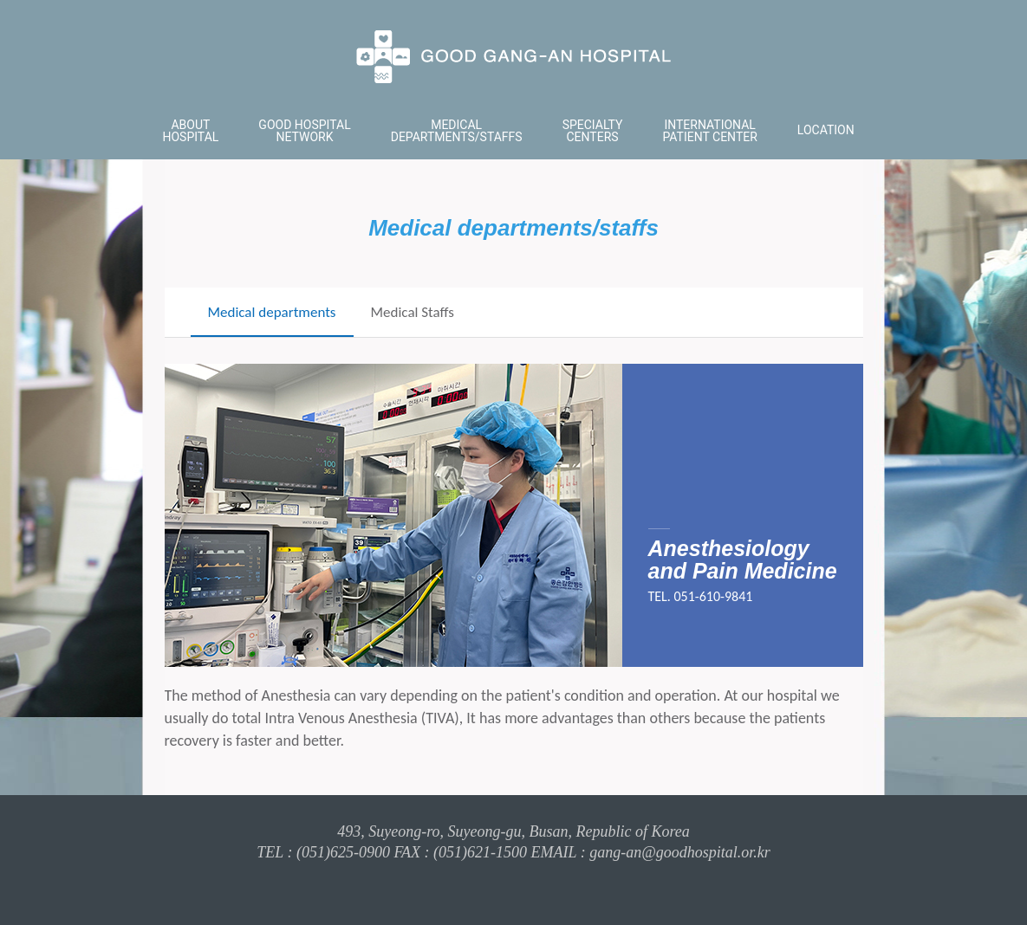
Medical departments (272, 312)
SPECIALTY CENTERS (592, 130)
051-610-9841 (713, 597)
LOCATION (826, 129)
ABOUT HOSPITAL (191, 130)
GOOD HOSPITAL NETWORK (304, 130)
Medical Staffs (412, 312)
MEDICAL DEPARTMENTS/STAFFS (457, 130)
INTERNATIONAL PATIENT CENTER (709, 130)
